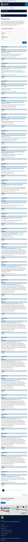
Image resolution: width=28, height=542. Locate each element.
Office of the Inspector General (6, 531)
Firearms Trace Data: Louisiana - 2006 (8, 457)
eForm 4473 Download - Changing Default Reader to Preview (12, 85)
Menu (26, 4)
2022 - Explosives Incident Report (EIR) (8, 248)
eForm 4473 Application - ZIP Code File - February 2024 (12, 184)
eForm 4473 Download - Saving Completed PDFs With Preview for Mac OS (13, 52)
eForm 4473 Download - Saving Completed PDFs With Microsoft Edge (13, 68)
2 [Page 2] (5, 490)
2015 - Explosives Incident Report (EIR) (8, 266)
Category (3, 33)
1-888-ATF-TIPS (24, 512)
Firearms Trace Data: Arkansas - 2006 (8, 418)
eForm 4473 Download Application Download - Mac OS (11, 217)
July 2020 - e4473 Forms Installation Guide (9, 233)
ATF (1, 7)
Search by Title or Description (7, 28)
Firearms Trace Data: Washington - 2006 (9, 284)
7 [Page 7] (17, 490)
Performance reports (4, 533)
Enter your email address (5, 499)
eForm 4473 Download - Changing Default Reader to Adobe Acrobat (12, 103)
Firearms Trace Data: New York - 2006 (8, 437)
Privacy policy (3, 535)
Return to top (24, 494)
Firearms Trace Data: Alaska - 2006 (8, 380)
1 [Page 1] (3, 490)
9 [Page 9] (22, 490)
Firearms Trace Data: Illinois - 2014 (7, 476)
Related (3, 15)
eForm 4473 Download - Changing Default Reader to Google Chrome (12, 169)
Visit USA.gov (3, 539)
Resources (6, 7)
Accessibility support (5, 526)
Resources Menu (5, 10)
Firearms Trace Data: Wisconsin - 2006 (8, 322)
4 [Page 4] (10, 490)
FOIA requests (3, 528)
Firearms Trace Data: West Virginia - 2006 (9, 303)
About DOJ (3, 524)
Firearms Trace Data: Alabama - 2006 (8, 361)
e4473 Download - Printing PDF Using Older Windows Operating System (13, 136)
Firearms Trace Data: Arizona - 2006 (8, 399)
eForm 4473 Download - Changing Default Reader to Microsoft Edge (13, 119)
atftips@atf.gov (23, 513)
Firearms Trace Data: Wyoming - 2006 (8, 341)
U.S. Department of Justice (15, 521)
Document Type (4, 37)
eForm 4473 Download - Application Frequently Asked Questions (13, 202)
